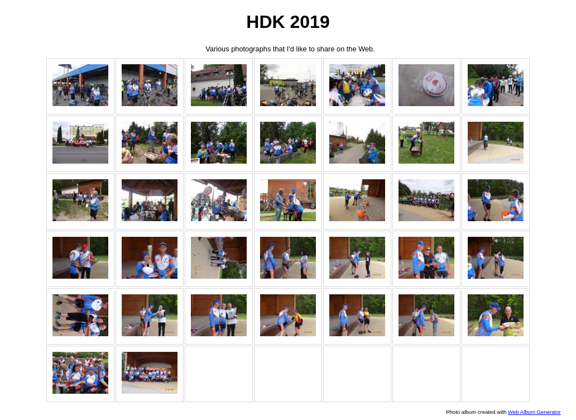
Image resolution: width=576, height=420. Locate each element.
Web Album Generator (534, 412)
